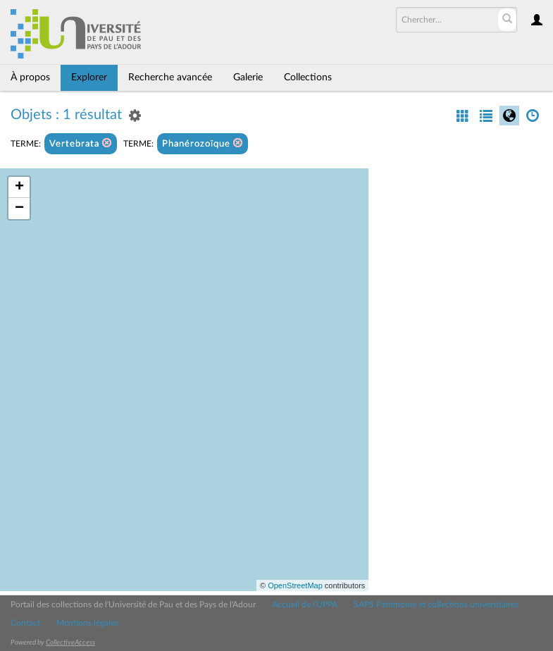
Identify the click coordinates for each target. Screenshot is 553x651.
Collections (308, 77)
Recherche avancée (170, 77)
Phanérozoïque (202, 143)
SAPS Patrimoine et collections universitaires (436, 604)
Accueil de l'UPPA (304, 604)
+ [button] (19, 187)
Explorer (89, 77)
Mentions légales (87, 623)
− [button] (19, 208)
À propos (30, 77)
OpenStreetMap (295, 585)
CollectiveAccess (70, 642)
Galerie (248, 77)
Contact (25, 623)
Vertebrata (80, 143)
